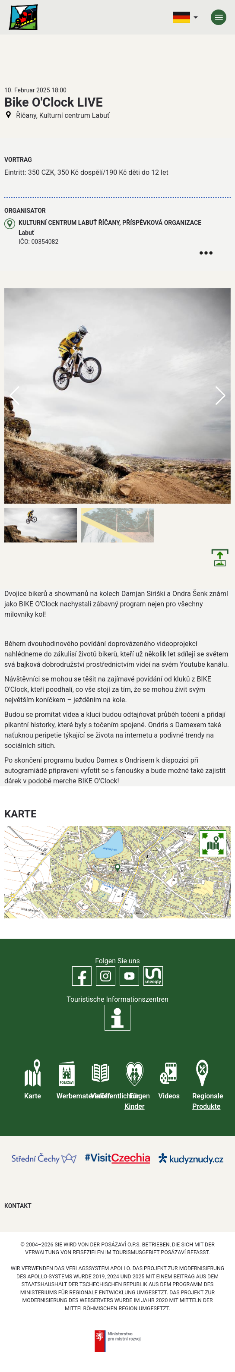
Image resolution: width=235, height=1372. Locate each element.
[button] (220, 395)
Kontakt (18, 1205)
